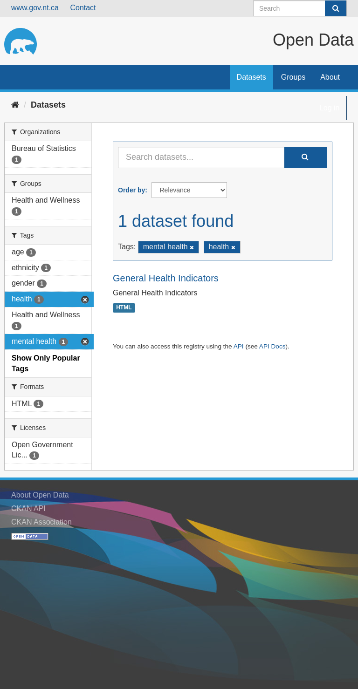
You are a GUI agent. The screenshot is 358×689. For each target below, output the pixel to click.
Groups (293, 77)
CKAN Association (41, 522)
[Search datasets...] (201, 157)
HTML (123, 308)
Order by (131, 190)
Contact (83, 8)
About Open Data (40, 495)
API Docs (272, 346)
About (330, 77)
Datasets (251, 77)
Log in (329, 108)
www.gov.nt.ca (35, 8)
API (239, 346)
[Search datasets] (300, 8)
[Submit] (335, 8)
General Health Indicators (166, 278)
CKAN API (28, 508)
